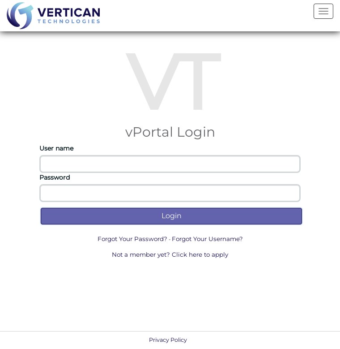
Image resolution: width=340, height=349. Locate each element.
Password (54, 177)
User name (56, 148)
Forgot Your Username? (207, 238)
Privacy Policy (168, 339)
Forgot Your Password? (132, 238)
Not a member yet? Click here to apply (170, 254)
